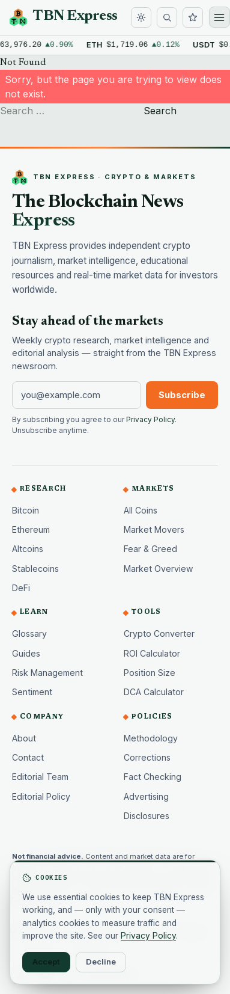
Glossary (29, 633)
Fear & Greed (150, 549)
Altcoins (27, 549)
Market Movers (154, 529)
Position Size (149, 672)
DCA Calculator (154, 692)
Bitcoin (25, 510)
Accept (46, 961)
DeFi (21, 588)
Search (160, 111)
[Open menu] (219, 17)
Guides (26, 653)
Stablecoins (35, 568)
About (24, 738)
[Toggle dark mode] (141, 17)
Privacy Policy (150, 420)
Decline (101, 961)
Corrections (147, 757)
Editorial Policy (41, 796)
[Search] (167, 17)
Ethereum (31, 529)
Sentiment (32, 692)
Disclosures (146, 816)
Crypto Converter (159, 633)
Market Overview (158, 568)
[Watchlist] (193, 17)
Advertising (146, 796)
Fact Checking (152, 777)
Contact (28, 757)
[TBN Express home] (64, 17)
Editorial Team (40, 777)
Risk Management (47, 672)
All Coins (140, 510)
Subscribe (182, 395)
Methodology (151, 738)
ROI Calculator (152, 653)
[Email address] (76, 395)
